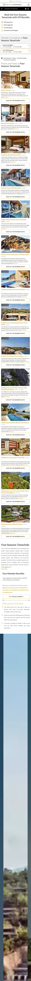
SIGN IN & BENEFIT (16, 596)
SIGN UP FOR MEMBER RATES (15, 100)
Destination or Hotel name (12, 9)
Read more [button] (5, 97)
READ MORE (4, 569)
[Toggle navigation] (28, 5)
